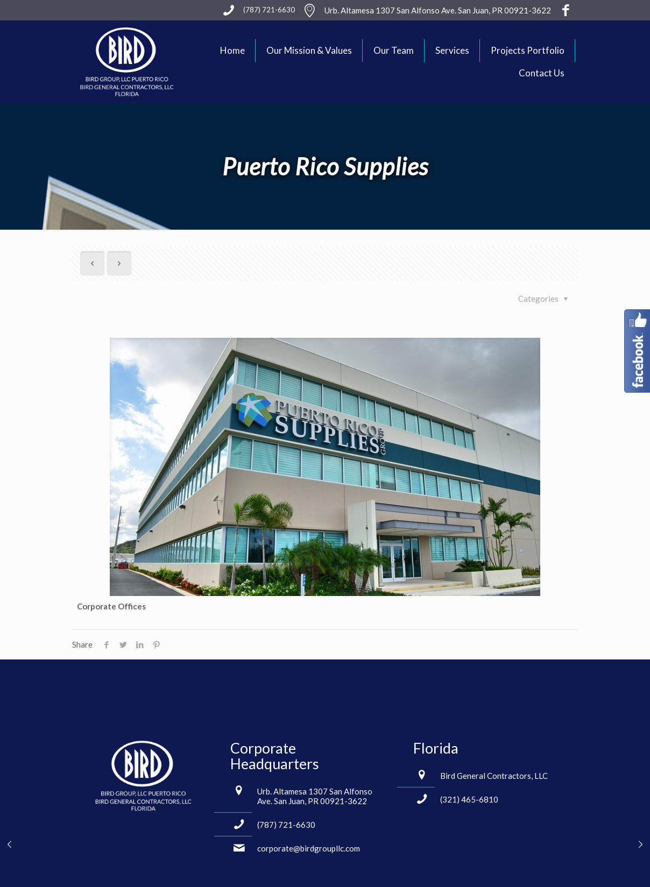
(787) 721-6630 (286, 824)
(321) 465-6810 (469, 799)
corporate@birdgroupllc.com (308, 848)
